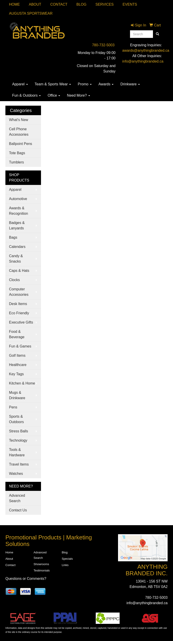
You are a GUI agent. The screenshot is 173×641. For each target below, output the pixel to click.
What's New (18, 120)
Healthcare (17, 365)
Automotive (18, 199)
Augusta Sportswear (30, 13)
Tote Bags (17, 153)
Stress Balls (18, 431)
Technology (18, 440)
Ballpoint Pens (20, 144)
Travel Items (19, 464)
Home (14, 4)
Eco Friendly (19, 313)
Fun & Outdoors (26, 95)
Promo (85, 84)
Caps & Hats (19, 271)
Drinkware (130, 84)
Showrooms (41, 564)
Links (65, 565)
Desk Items (18, 304)
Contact (58, 4)
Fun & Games (20, 346)
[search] (157, 34)
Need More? (78, 95)
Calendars (17, 247)
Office (54, 95)
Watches (16, 474)
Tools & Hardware (17, 452)
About (35, 4)
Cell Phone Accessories (18, 131)
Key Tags (16, 374)
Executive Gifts (21, 322)
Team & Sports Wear (53, 84)
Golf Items (17, 355)
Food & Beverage (17, 334)
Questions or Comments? (25, 578)
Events (130, 4)
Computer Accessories (18, 291)
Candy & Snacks (16, 258)
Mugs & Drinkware (17, 395)
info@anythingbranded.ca (143, 61)
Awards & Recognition (18, 210)
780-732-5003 (103, 45)
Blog (81, 4)
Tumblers (16, 162)
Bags (13, 237)
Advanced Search (17, 498)
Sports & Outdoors (16, 419)
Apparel (20, 84)
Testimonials (42, 570)
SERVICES (105, 4)
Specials (67, 558)
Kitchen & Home (22, 383)
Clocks (14, 280)
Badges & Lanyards (17, 225)
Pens (13, 407)
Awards (106, 84)
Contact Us (18, 510)
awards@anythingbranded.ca (145, 50)
